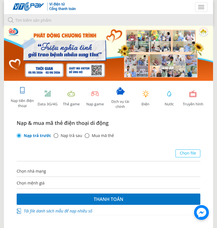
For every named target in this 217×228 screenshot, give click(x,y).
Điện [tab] (145, 98)
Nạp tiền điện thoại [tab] (22, 97)
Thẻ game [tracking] (71, 98)
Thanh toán (108, 199)
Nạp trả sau (71, 135)
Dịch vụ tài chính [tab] (120, 98)
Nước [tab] (169, 98)
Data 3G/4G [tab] (47, 98)
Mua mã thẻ (103, 135)
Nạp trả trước (37, 135)
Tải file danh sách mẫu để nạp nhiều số (58, 211)
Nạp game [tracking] (95, 98)
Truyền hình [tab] (193, 98)
